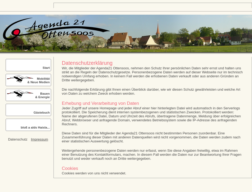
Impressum (39, 139)
